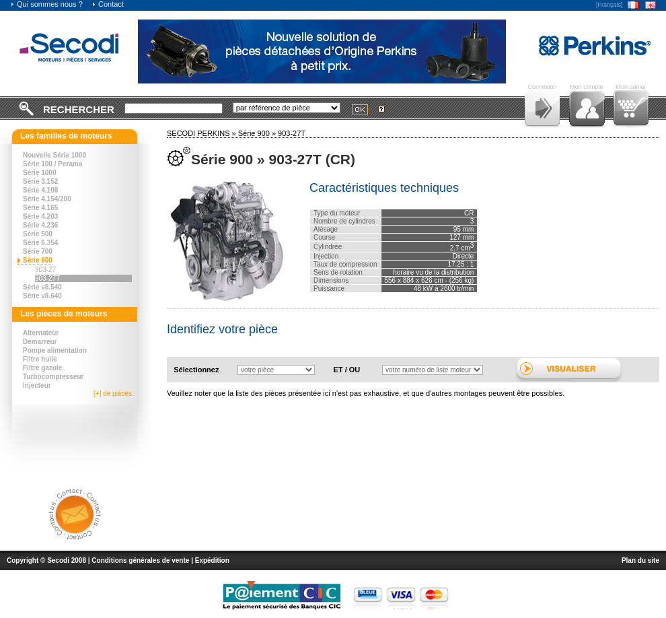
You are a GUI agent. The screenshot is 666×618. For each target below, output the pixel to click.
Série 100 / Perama (52, 164)
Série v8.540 (42, 287)
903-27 (45, 269)
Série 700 (37, 251)
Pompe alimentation (55, 350)
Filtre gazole (42, 368)
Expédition (212, 560)
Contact (107, 4)
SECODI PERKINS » (202, 133)
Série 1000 (40, 172)
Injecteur (37, 385)
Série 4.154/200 (47, 199)
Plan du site (640, 560)
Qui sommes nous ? (46, 4)
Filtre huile (40, 359)
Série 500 (37, 234)
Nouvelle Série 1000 (54, 155)
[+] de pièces (113, 393)
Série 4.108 (40, 190)
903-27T (47, 278)
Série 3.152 (40, 181)
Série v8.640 (42, 296)
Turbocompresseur (53, 376)
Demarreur (40, 341)
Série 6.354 (40, 242)
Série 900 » (258, 133)
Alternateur (41, 333)
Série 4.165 (40, 207)
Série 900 (37, 260)
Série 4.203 (40, 216)
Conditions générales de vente (140, 560)
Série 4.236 (40, 225)
